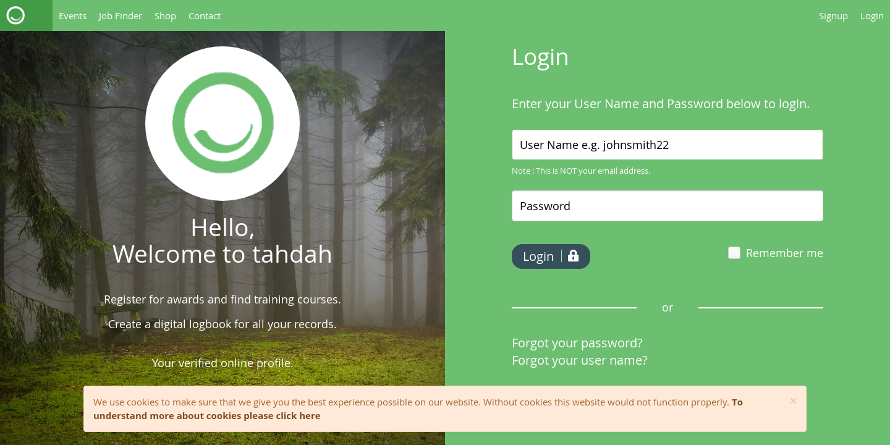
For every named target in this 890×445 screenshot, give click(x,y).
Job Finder (120, 15)
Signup (833, 15)
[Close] (793, 401)
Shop (165, 15)
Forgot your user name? (580, 360)
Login (872, 15)
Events (73, 15)
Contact (205, 15)
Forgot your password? (577, 342)
